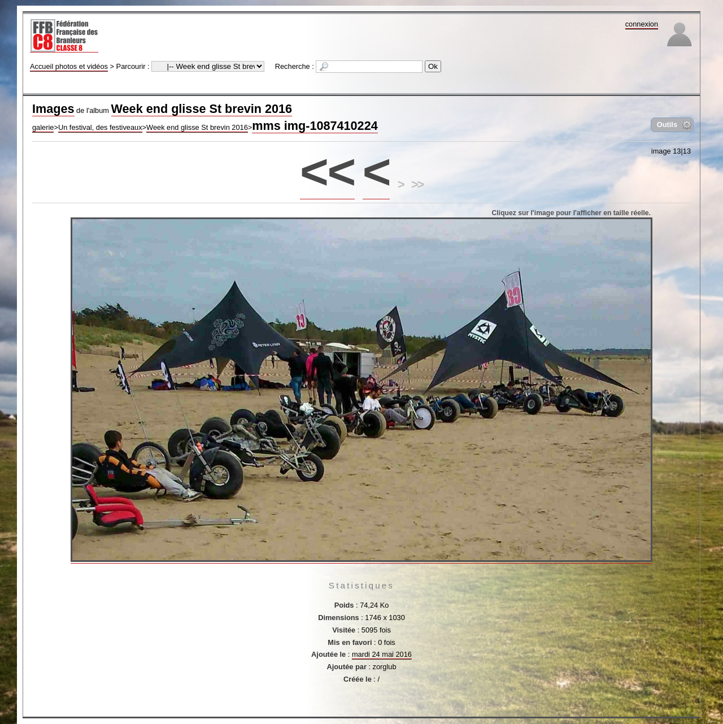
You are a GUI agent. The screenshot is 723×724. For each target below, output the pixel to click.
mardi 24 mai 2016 (382, 654)
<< (327, 171)
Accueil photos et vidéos (69, 66)
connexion (641, 24)
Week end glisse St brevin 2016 (202, 109)
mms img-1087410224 (314, 126)
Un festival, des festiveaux (100, 127)
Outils (667, 124)
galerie (43, 127)
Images (53, 109)
